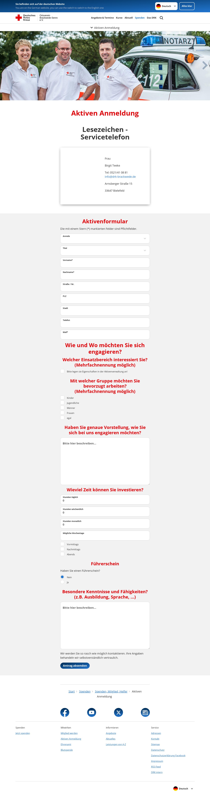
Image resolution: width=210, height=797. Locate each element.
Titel (65, 248)
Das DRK (151, 17)
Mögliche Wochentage (73, 533)
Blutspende (67, 749)
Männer (67, 408)
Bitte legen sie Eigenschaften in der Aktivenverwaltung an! (93, 371)
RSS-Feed (156, 766)
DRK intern (157, 772)
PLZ (64, 296)
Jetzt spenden (23, 733)
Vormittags (69, 544)
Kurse (119, 17)
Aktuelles (110, 738)
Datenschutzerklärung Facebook (168, 755)
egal (65, 418)
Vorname (68, 260)
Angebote (111, 733)
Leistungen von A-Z (116, 744)
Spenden (140, 17)
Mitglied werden (69, 733)
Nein (66, 577)
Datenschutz (158, 749)
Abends (67, 554)
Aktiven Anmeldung (71, 738)
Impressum (157, 761)
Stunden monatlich (72, 521)
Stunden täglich (70, 497)
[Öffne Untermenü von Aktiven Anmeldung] (105, 27)
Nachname (68, 272)
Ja (64, 582)
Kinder (67, 397)
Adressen (156, 733)
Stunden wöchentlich (73, 509)
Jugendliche (69, 403)
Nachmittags (70, 549)
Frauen (67, 413)
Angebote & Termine (102, 17)
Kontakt (155, 738)
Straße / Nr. (68, 284)
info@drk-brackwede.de (120, 177)
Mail (65, 332)
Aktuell (129, 17)
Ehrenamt (66, 744)
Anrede (66, 236)
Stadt (65, 308)
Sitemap (155, 744)
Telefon (66, 320)
